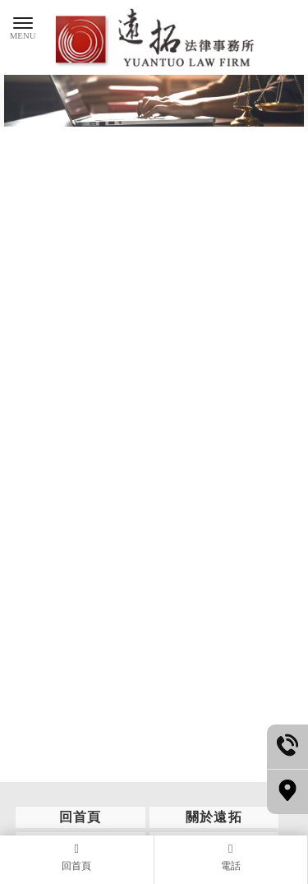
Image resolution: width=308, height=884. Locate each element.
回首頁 (80, 817)
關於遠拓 (214, 817)
